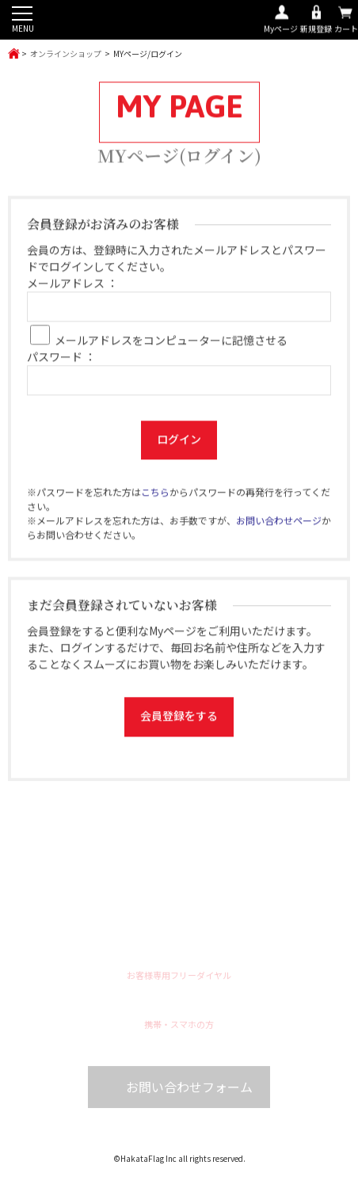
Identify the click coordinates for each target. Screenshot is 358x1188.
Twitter (164, 942)
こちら (155, 494)
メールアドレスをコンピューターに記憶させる (171, 343)
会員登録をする (179, 718)
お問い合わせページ (279, 523)
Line (194, 942)
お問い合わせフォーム (189, 1091)
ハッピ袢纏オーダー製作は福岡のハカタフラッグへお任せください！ (179, 21)
